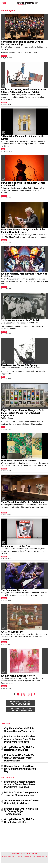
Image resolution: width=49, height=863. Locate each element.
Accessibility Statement (40, 856)
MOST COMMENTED (7, 777)
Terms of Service (19, 856)
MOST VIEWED (5, 724)
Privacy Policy (28, 856)
